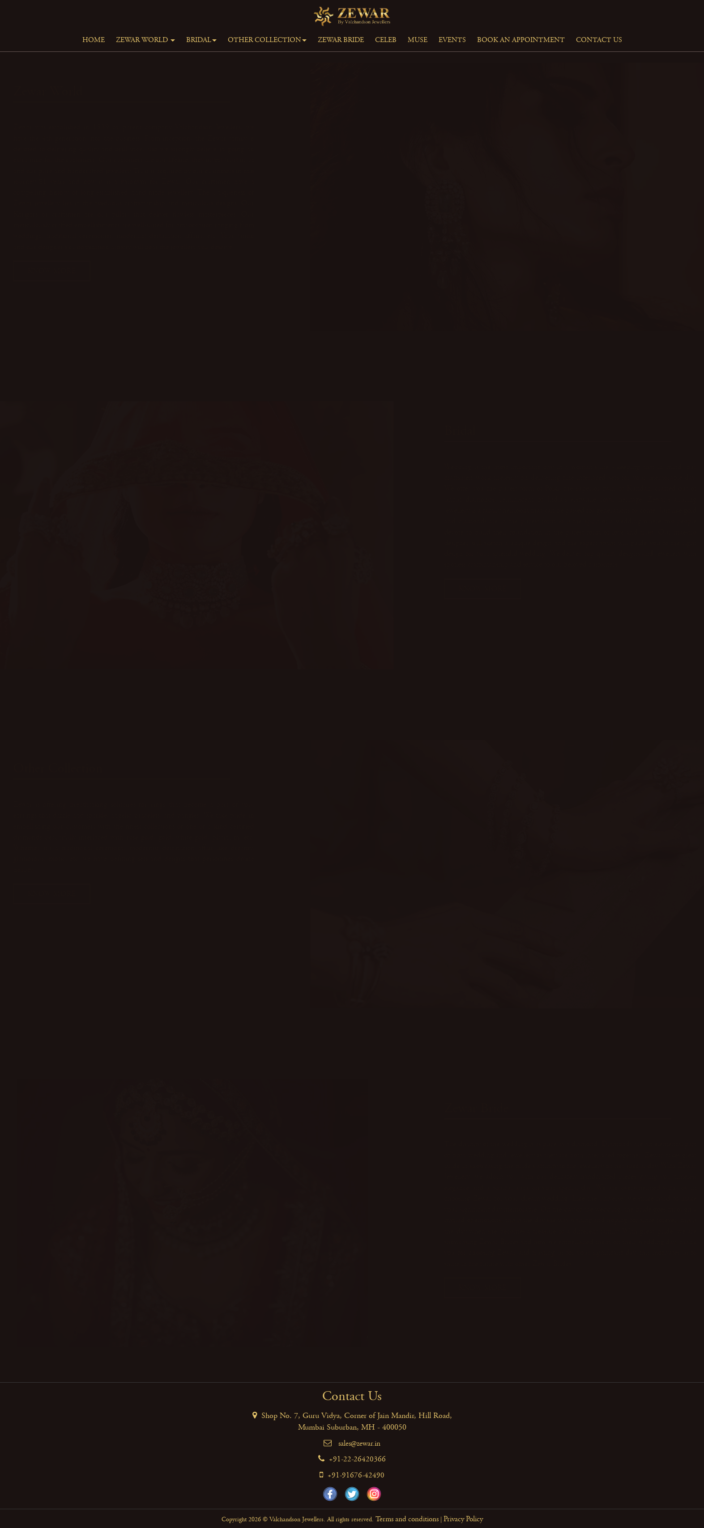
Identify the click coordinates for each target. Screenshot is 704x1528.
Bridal (201, 40)
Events (452, 40)
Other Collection (267, 40)
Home (93, 40)
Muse (417, 40)
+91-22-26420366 (357, 1459)
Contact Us (599, 40)
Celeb (386, 40)
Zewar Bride (341, 40)
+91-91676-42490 (356, 1475)
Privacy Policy (463, 1519)
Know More (65, 271)
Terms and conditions (407, 1519)
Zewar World (145, 40)
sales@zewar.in (359, 1443)
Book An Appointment (521, 40)
